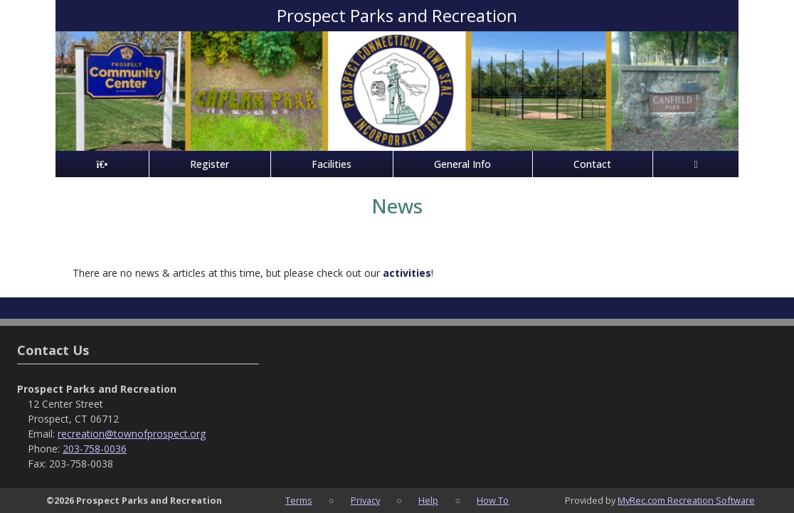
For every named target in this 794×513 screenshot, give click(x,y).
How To (493, 500)
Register (209, 164)
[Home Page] (102, 164)
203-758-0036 (95, 448)
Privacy (365, 500)
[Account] (696, 164)
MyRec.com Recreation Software (686, 500)
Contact (592, 164)
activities (407, 273)
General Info (462, 164)
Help (428, 500)
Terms (298, 500)
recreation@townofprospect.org (132, 433)
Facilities (331, 164)
